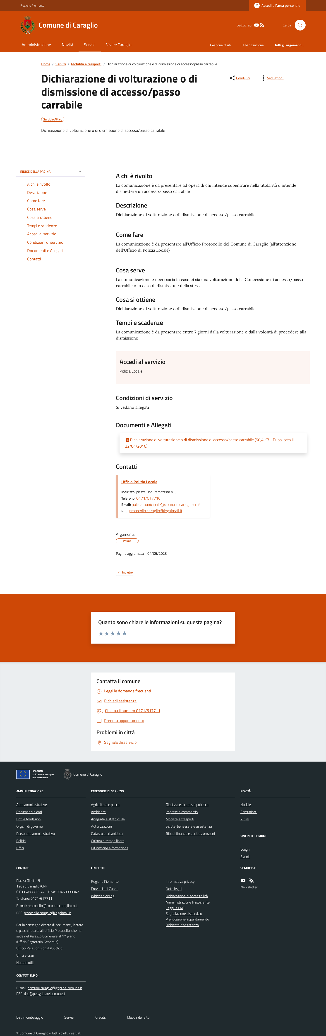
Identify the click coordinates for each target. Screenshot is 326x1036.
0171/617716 (148, 498)
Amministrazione (36, 45)
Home (45, 64)
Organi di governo (29, 826)
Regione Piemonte (32, 5)
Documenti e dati (29, 811)
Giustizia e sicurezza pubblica (187, 804)
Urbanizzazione (253, 45)
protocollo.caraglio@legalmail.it (155, 511)
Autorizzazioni (101, 826)
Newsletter (248, 887)
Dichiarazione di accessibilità (187, 896)
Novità (67, 45)
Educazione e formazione (109, 848)
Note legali (174, 888)
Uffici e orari (25, 955)
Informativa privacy (180, 881)
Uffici (20, 848)
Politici (21, 840)
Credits (100, 1017)
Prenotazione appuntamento (187, 919)
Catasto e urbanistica (107, 833)
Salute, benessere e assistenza (189, 826)
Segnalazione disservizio (184, 913)
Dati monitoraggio (29, 1017)
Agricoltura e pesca (105, 804)
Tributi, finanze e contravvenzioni (190, 833)
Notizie (245, 804)
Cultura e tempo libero (107, 840)
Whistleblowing (102, 896)
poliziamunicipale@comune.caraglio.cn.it (166, 504)
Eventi (245, 856)
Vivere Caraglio (119, 45)
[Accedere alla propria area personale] (277, 5)
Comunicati (248, 811)
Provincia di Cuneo (104, 888)
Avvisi (244, 819)
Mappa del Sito (138, 1017)
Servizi (89, 45)
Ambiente (98, 811)
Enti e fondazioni (28, 819)
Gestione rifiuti (220, 45)
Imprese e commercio (182, 811)
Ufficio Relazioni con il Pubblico (39, 948)
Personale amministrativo (35, 833)
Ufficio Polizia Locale (139, 482)
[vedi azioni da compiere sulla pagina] (271, 78)
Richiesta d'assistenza (182, 924)
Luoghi (245, 849)
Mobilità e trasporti (86, 64)
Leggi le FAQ (175, 908)
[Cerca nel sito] (298, 25)
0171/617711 (41, 898)
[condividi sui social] (239, 78)
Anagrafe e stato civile (108, 819)
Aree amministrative (31, 804)
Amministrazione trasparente (188, 902)
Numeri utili (25, 962)
